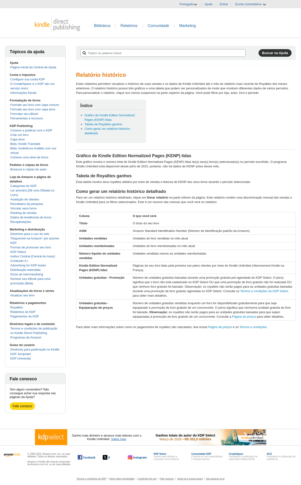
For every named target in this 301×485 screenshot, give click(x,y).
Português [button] (188, 4)
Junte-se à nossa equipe (190, 478)
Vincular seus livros (23, 208)
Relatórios (128, 26)
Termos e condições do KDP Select (264, 291)
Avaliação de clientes (24, 199)
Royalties (16, 307)
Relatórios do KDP (23, 312)
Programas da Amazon (26, 337)
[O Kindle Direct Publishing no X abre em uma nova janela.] (111, 457)
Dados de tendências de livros (30, 217)
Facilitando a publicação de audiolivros (281, 456)
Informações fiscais (23, 93)
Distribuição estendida (25, 270)
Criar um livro (19, 135)
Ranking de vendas (23, 213)
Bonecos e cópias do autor (28, 169)
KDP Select (18, 252)
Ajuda (208, 4)
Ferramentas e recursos (26, 118)
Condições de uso (147, 478)
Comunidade (158, 26)
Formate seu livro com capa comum (34, 105)
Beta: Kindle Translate (25, 144)
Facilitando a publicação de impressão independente (243, 456)
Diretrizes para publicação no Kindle (34, 349)
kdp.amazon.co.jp (215, 478)
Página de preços (244, 316)
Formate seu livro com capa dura (32, 109)
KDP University (20, 358)
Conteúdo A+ (19, 261)
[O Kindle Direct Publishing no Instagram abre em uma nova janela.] (137, 457)
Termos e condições (253, 327)
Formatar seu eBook (24, 114)
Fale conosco (22, 406)
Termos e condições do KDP (91, 478)
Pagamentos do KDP (24, 316)
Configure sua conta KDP (27, 79)
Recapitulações (20, 222)
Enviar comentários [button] (250, 4)
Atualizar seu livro (22, 295)
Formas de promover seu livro (30, 247)
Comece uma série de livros (29, 157)
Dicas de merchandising (26, 274)
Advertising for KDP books (28, 265)
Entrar (224, 4)
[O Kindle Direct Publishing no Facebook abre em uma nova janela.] (86, 457)
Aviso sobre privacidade (121, 478)
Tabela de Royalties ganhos (103, 124)
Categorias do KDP (23, 186)
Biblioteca (102, 26)
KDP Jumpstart (20, 354)
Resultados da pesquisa (26, 204)
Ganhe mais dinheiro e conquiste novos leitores (166, 456)
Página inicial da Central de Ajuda (33, 67)
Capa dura (17, 139)
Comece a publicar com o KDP (31, 130)
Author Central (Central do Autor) (32, 256)
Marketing (187, 26)
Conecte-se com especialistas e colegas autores (207, 456)
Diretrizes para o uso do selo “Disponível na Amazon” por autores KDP (34, 238)
